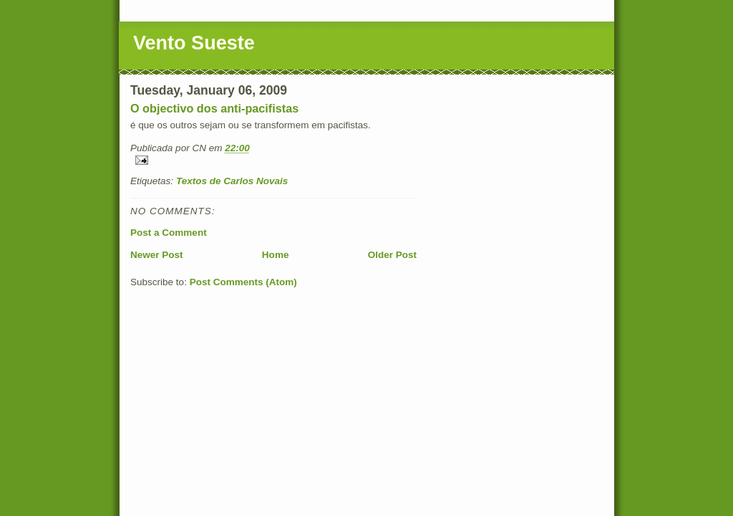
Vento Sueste (194, 43)
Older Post (392, 254)
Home (275, 254)
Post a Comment (168, 232)
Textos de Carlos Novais (232, 181)
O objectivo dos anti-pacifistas (214, 108)
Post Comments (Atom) (243, 282)
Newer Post (156, 254)
